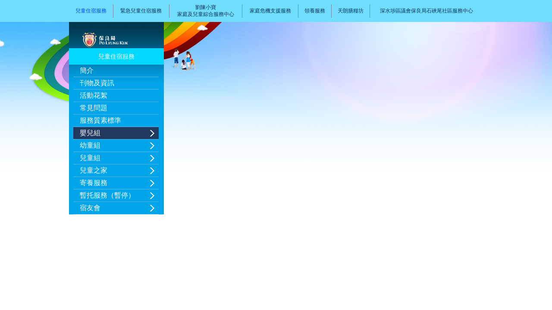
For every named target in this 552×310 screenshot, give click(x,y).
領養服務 (314, 11)
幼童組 (90, 145)
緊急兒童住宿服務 (141, 11)
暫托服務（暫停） (107, 195)
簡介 (87, 70)
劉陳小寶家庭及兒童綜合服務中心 (205, 10)
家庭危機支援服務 (270, 11)
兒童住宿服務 (91, 11)
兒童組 (90, 157)
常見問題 (93, 108)
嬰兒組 (90, 132)
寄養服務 (93, 182)
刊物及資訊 (97, 83)
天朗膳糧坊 (351, 11)
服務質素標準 (100, 120)
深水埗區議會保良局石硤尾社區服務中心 (426, 11)
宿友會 (90, 207)
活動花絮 (93, 95)
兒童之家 (93, 170)
